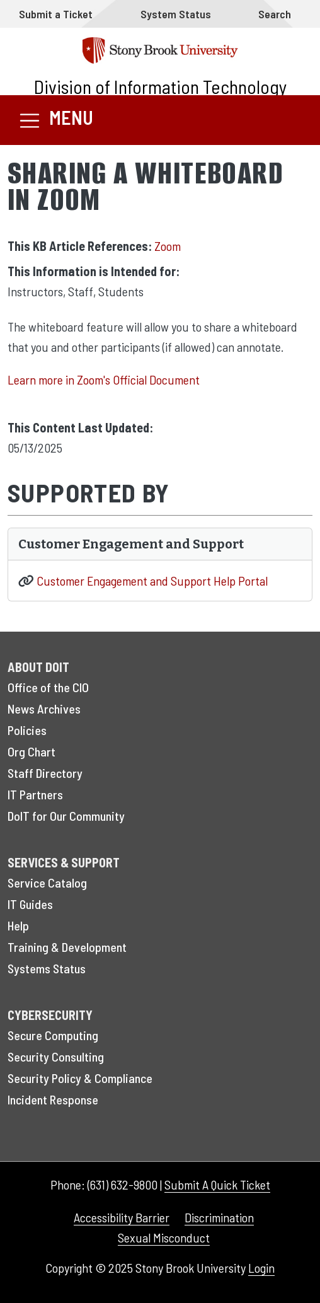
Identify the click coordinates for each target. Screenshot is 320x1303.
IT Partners (35, 794)
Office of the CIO (48, 687)
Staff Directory (45, 772)
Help (18, 925)
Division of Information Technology (160, 86)
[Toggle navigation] (55, 120)
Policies (27, 730)
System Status (175, 14)
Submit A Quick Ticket (217, 1184)
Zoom (167, 245)
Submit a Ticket (56, 14)
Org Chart (31, 751)
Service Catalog (47, 882)
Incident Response (53, 1099)
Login (261, 1267)
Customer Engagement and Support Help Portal (152, 580)
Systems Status (47, 968)
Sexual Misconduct (164, 1237)
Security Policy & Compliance (80, 1078)
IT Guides (30, 904)
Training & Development (67, 946)
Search (274, 14)
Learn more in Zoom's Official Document (104, 379)
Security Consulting (56, 1056)
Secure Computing (53, 1035)
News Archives (44, 708)
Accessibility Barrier (121, 1217)
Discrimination (219, 1217)
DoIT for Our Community (66, 815)
